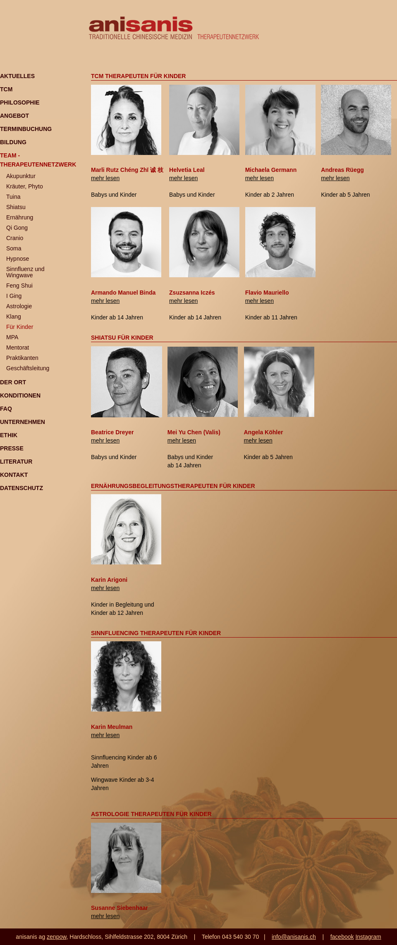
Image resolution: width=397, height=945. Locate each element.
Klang (13, 316)
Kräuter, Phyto (24, 186)
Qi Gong (17, 227)
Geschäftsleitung (27, 368)
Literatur (16, 461)
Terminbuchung (26, 129)
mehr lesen (105, 178)
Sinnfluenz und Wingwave (25, 272)
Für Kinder (19, 327)
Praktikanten (22, 358)
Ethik (8, 435)
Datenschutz (21, 488)
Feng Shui (19, 285)
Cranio (14, 238)
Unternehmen (22, 422)
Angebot (14, 115)
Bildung (13, 142)
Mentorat (17, 347)
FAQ (6, 408)
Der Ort (13, 382)
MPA (12, 337)
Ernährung (19, 217)
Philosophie (20, 102)
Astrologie (19, 306)
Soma (14, 248)
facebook (342, 936)
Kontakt (14, 474)
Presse (12, 448)
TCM (6, 89)
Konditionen (20, 395)
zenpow (56, 936)
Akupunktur (21, 176)
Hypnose (17, 258)
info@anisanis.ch (294, 936)
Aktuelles (17, 76)
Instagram (368, 936)
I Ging (14, 296)
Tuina (13, 196)
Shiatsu (16, 207)
